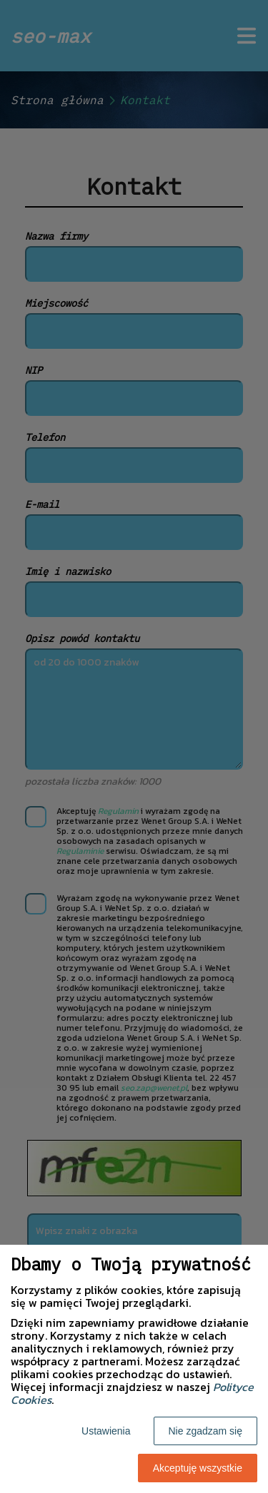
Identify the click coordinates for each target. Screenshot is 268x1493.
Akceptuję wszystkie (197, 1468)
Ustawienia (105, 1431)
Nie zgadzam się (206, 1431)
